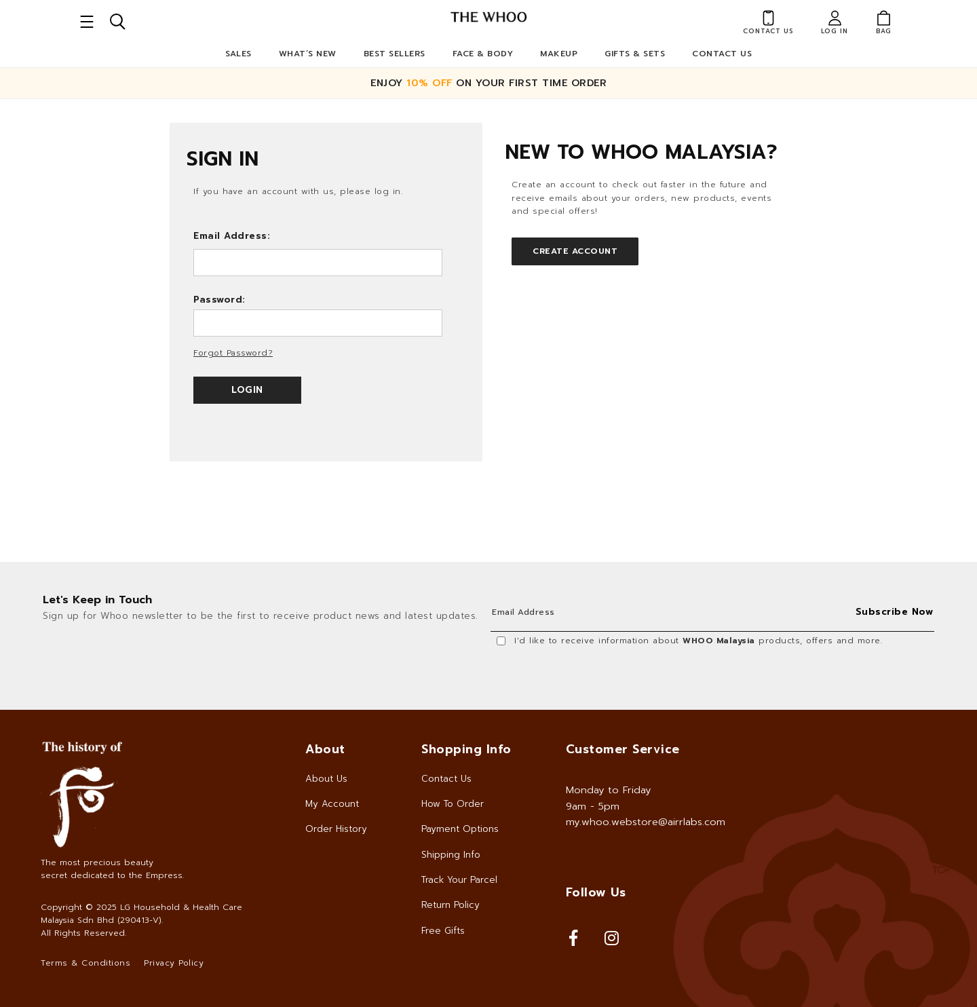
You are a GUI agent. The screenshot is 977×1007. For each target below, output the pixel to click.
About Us (326, 779)
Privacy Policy (174, 963)
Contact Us (722, 54)
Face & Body (483, 54)
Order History (336, 829)
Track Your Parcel (459, 880)
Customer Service (623, 749)
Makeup (558, 54)
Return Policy (450, 905)
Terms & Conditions (85, 963)
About (325, 749)
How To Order (452, 804)
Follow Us (596, 892)
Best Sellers (394, 54)
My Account (332, 804)
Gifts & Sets (635, 54)
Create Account (575, 251)
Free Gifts (443, 931)
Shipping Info (450, 855)
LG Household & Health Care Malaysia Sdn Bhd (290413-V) (141, 913)
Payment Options (460, 829)
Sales (238, 54)
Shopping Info (466, 749)
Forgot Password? (233, 353)
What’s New (308, 54)
